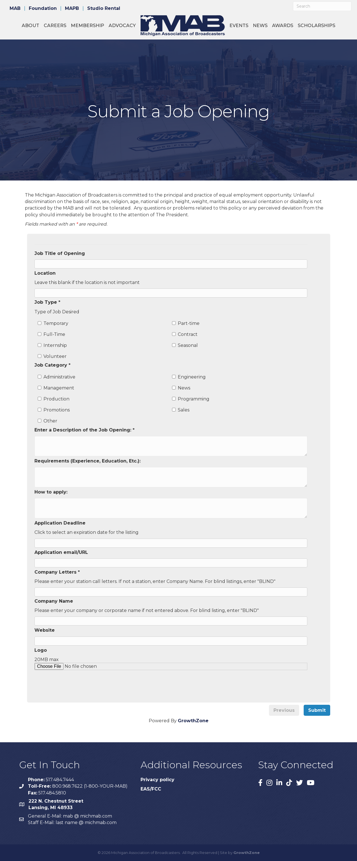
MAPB (72, 8)
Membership (87, 25)
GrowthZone (193, 720)
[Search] (322, 6)
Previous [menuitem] (284, 710)
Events (238, 25)
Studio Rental (103, 8)
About (30, 25)
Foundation (43, 8)
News (260, 25)
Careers (55, 25)
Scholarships (316, 25)
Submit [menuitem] (317, 710)
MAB (15, 8)
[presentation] (80, 681)
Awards (282, 25)
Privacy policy (157, 779)
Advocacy (122, 25)
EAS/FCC (151, 789)
